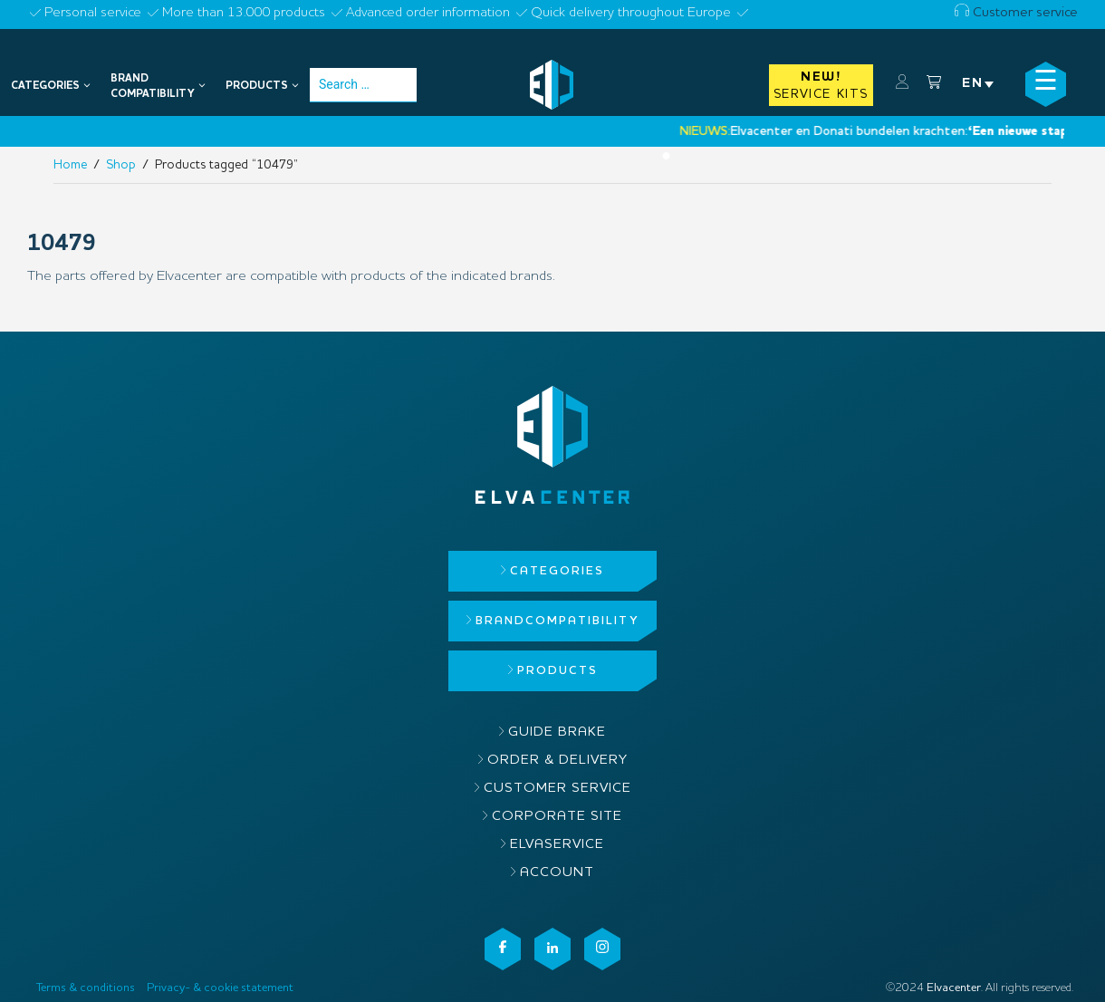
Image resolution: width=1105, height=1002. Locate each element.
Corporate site (557, 817)
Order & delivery (557, 760)
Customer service (1016, 13)
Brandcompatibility (557, 621)
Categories (557, 571)
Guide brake (557, 732)
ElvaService (557, 845)
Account (557, 873)
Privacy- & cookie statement (220, 988)
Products (557, 671)
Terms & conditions (85, 988)
